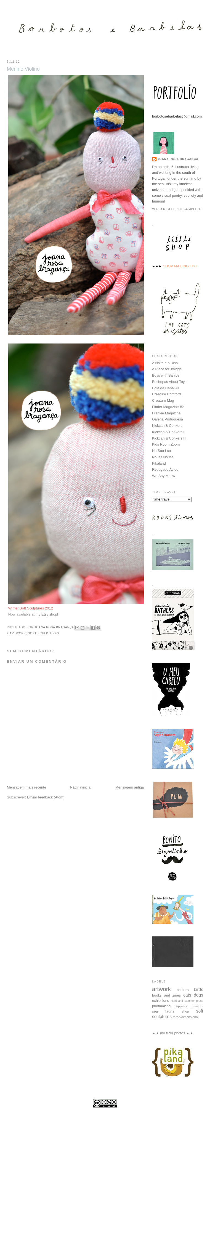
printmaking (161, 1006)
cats (187, 994)
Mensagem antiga (129, 787)
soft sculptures (43, 633)
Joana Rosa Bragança (178, 158)
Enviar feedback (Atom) (46, 797)
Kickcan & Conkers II (168, 432)
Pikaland (159, 463)
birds (198, 989)
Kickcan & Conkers (167, 425)
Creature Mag (163, 400)
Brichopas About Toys (169, 381)
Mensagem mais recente (26, 787)
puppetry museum (188, 1006)
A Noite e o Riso (165, 363)
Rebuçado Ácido (165, 469)
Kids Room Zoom (166, 444)
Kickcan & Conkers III (169, 438)
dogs (198, 994)
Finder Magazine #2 (168, 406)
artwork (18, 633)
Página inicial (80, 787)
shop (185, 1011)
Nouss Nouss (162, 457)
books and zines (166, 995)
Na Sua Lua (161, 450)
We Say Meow (163, 475)
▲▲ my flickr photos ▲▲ (172, 1033)
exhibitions (160, 1000)
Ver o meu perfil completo (177, 208)
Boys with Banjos (165, 375)
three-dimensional (185, 1016)
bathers (182, 989)
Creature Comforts (167, 394)
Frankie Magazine (166, 413)
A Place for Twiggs (167, 369)
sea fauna (163, 1011)
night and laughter (183, 1000)
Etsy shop (49, 614)
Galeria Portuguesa (167, 419)
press (199, 1000)
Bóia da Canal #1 (166, 388)
